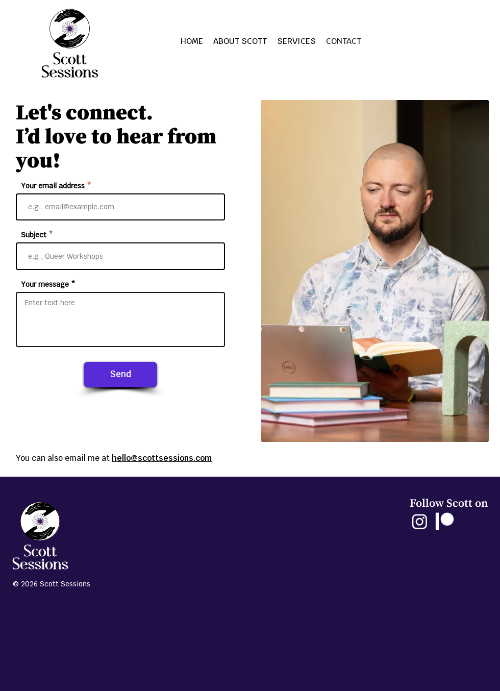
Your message (45, 284)
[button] (296, 41)
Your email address (53, 185)
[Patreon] (445, 521)
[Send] (120, 374)
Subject (33, 234)
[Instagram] (420, 521)
